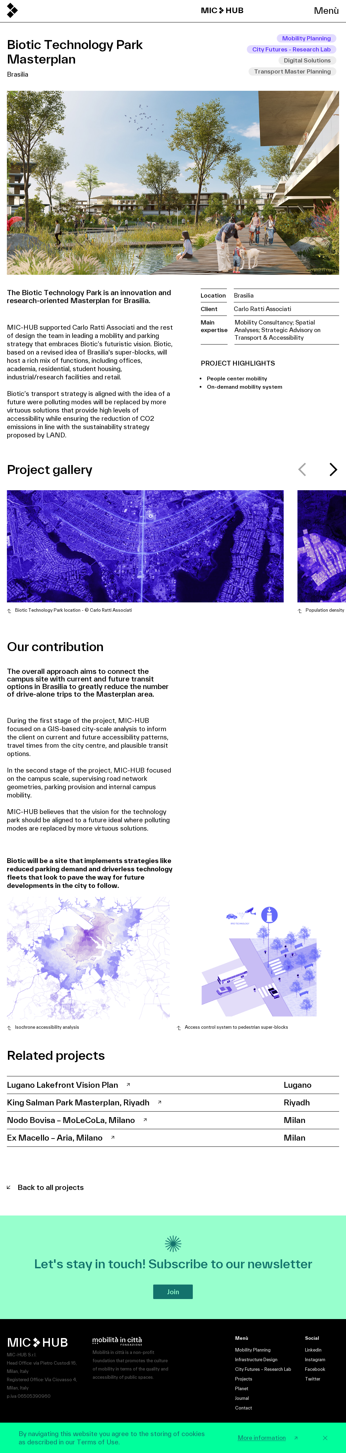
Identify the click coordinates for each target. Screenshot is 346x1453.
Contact (243, 1408)
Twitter (312, 1379)
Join (173, 1292)
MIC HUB (222, 10)
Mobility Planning (253, 1350)
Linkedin (313, 1350)
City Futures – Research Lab (263, 1369)
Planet (241, 1388)
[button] (333, 469)
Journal (242, 1398)
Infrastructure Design (256, 1359)
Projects (243, 1379)
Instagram (315, 1359)
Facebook (315, 1369)
